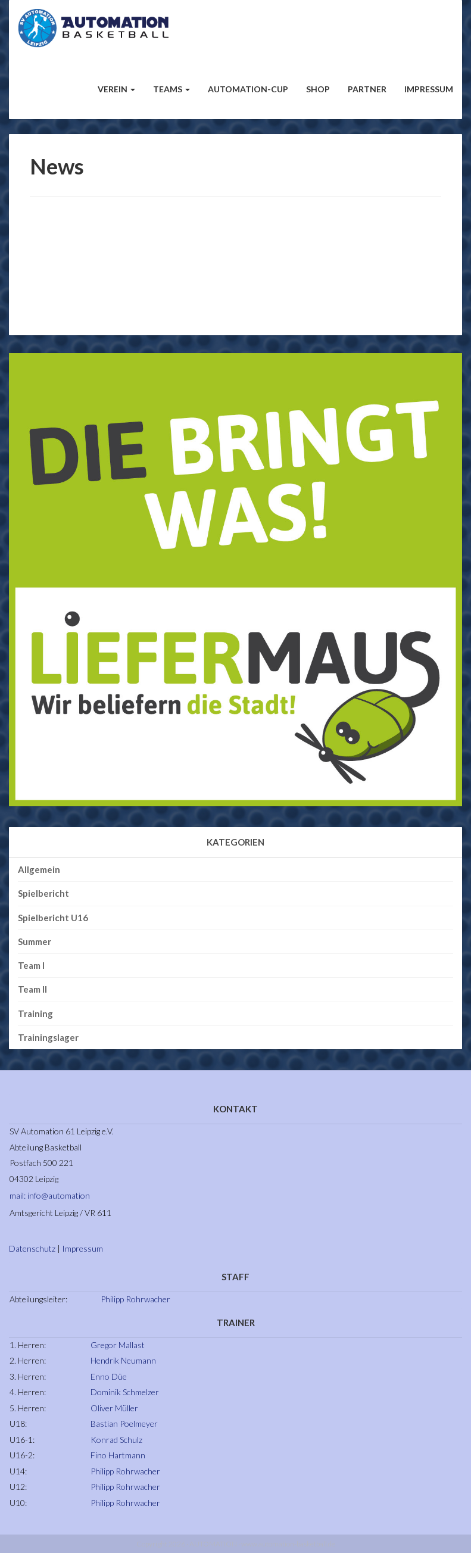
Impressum (428, 89)
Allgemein (39, 869)
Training (35, 1013)
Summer (34, 941)
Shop (318, 89)
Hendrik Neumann (123, 1360)
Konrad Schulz (116, 1440)
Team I (31, 965)
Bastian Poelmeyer (124, 1423)
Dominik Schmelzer (125, 1392)
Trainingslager (48, 1037)
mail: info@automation (50, 1195)
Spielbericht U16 (53, 917)
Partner (367, 89)
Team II (32, 989)
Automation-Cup (248, 89)
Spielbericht (43, 893)
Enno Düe (109, 1376)
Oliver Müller (114, 1408)
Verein (116, 89)
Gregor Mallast (118, 1345)
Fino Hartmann (118, 1455)
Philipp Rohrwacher (135, 1299)
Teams (171, 89)
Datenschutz (32, 1248)
